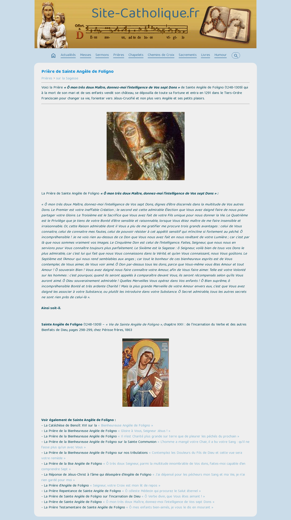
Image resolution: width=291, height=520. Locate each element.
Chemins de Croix (161, 55)
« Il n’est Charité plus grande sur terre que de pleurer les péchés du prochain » (178, 437)
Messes (85, 55)
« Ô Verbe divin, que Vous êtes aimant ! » (173, 497)
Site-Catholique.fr (145, 14)
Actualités (68, 55)
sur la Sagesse (67, 79)
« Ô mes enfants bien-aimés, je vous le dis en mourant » (169, 508)
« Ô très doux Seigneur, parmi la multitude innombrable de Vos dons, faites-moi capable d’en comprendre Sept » (143, 467)
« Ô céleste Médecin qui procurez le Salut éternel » (161, 491)
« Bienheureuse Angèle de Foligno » (125, 426)
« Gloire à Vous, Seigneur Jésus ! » (144, 431)
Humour (220, 55)
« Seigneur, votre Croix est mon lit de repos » (125, 486)
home (53, 56)
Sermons (102, 55)
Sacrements (188, 55)
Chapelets (135, 55)
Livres (205, 55)
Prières (118, 55)
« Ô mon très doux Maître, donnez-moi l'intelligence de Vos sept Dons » (158, 502)
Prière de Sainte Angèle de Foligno (77, 72)
